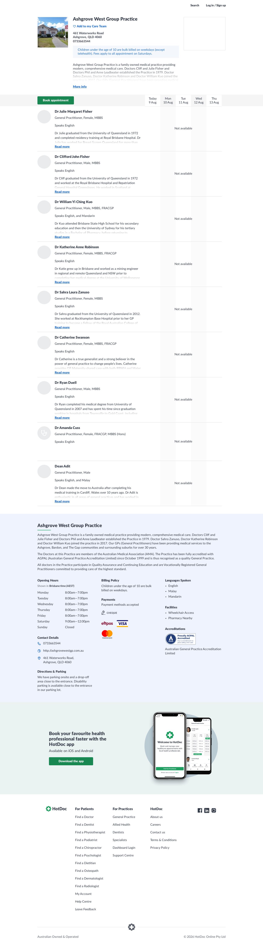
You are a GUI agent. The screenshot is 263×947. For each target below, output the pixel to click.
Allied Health (121, 824)
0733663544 (51, 643)
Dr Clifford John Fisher (72, 157)
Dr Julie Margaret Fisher (73, 111)
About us (156, 817)
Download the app (71, 761)
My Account (83, 893)
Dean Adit (62, 466)
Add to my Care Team (90, 26)
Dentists (118, 832)
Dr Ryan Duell (66, 383)
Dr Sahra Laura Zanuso (72, 292)
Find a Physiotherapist (90, 832)
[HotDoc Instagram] (213, 810)
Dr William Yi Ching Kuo (73, 202)
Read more (62, 146)
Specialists (120, 840)
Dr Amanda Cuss (67, 428)
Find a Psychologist (88, 855)
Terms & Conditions (163, 840)
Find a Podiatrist (86, 840)
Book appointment (56, 100)
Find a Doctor (84, 817)
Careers (155, 824)
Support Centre (123, 855)
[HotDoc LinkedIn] (206, 810)
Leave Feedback (85, 909)
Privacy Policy (159, 847)
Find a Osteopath (86, 870)
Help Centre (83, 901)
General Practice (124, 817)
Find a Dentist (84, 824)
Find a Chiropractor (88, 847)
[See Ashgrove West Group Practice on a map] (204, 33)
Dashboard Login (124, 847)
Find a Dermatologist (89, 878)
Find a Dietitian (85, 863)
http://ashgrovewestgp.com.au (63, 650)
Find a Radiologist (87, 886)
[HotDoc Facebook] (199, 810)
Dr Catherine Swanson (72, 337)
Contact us (157, 832)
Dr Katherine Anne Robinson (77, 247)
